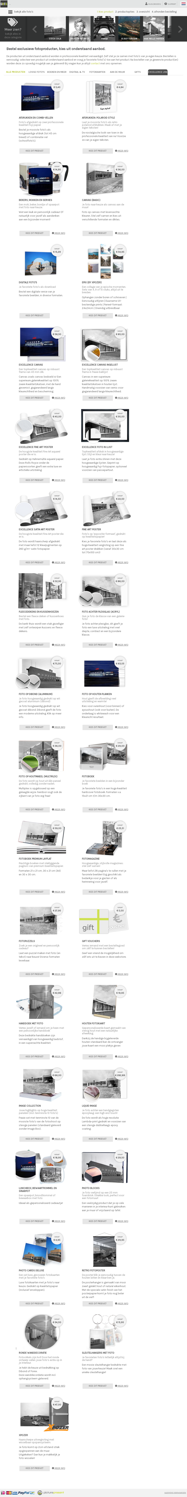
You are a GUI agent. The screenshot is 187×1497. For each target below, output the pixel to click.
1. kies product (105, 11)
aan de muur (117, 72)
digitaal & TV (77, 72)
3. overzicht (143, 11)
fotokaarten (97, 72)
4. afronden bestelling (164, 11)
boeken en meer (56, 72)
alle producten (15, 72)
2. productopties (124, 11)
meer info (121, 151)
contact (95, 63)
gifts (137, 72)
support (170, 4)
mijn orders (153, 4)
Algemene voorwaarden (175, 1493)
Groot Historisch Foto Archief (31, 3)
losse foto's (37, 72)
